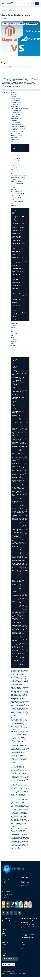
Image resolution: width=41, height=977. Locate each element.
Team (3, 946)
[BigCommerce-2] (21, 24)
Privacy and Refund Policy (8, 971)
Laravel (3, 933)
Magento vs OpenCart (24, 82)
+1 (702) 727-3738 (6, 897)
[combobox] (28, 3)
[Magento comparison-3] (32, 24)
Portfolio (4, 951)
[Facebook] (3, 913)
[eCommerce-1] (12, 24)
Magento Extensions (26, 932)
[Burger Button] (37, 3)
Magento (23, 944)
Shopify (3, 925)
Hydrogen (4, 929)
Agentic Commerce (25, 951)
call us (23, 844)
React (3, 931)
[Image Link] (6, 3)
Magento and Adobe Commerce (9, 920)
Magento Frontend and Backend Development (28, 921)
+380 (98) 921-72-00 (6, 884)
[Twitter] (11, 913)
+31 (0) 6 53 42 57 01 (25, 885)
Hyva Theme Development (27, 924)
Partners (4, 953)
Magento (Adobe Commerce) (10, 66)
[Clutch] (19, 913)
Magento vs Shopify (13, 83)
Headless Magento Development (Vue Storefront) (30, 927)
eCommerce (27, 66)
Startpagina (4, 10)
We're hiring (4, 949)
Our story (4, 944)
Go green (4, 955)
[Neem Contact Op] (20, 959)
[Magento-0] (5, 24)
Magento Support (25, 930)
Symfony (4, 935)
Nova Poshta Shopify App (27, 937)
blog (10, 10)
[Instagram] (7, 913)
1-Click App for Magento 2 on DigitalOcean (27, 935)
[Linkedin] (15, 913)
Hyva (3, 923)
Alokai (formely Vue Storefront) (9, 927)
